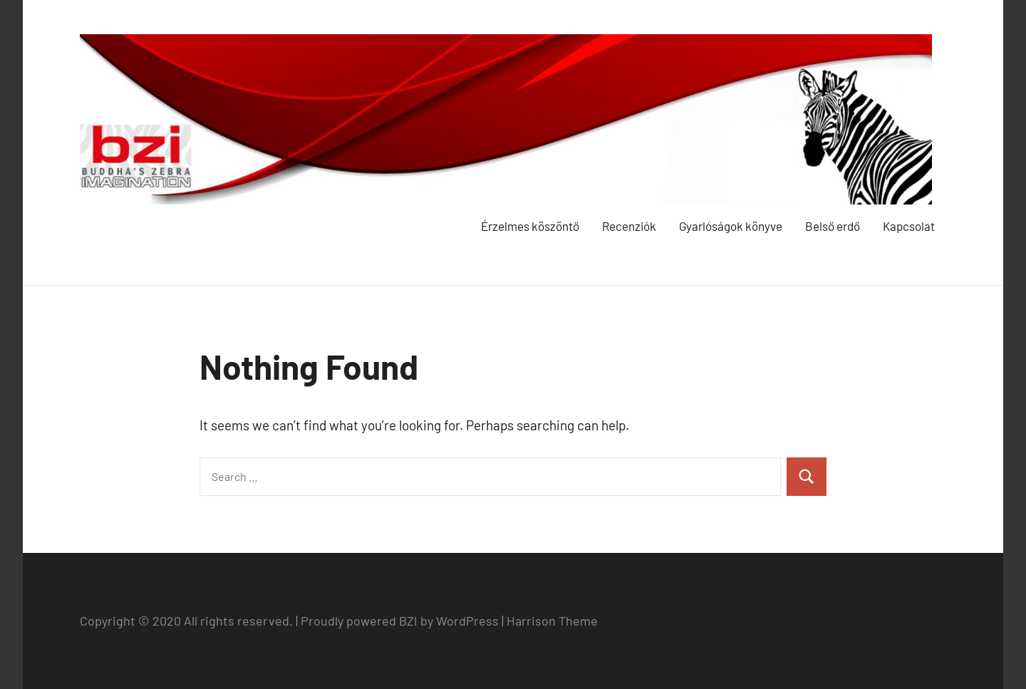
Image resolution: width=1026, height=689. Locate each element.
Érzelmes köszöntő (530, 226)
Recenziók (629, 226)
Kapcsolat (909, 226)
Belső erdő (832, 226)
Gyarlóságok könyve (730, 226)
